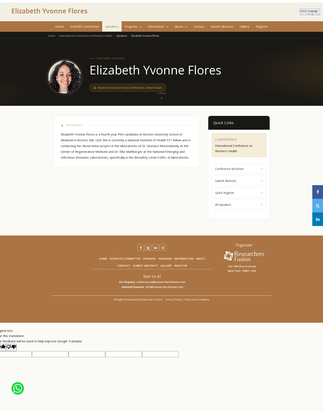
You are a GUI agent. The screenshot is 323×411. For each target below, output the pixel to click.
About (181, 26)
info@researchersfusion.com (164, 287)
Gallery (244, 26)
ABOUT (200, 258)
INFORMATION (183, 258)
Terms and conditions (196, 299)
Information (158, 26)
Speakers (111, 26)
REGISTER (180, 265)
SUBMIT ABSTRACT (145, 265)
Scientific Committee (84, 26)
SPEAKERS (149, 258)
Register (262, 26)
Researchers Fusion (151, 299)
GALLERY (166, 265)
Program (133, 26)
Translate (313, 15)
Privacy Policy (173, 299)
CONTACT (123, 265)
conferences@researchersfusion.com (160, 282)
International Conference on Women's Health (85, 36)
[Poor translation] (11, 347)
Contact (199, 26)
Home (59, 26)
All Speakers (239, 205)
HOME (103, 258)
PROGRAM (165, 258)
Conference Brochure (239, 169)
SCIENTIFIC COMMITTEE (125, 258)
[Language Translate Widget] (309, 11)
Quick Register (239, 193)
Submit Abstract (222, 26)
